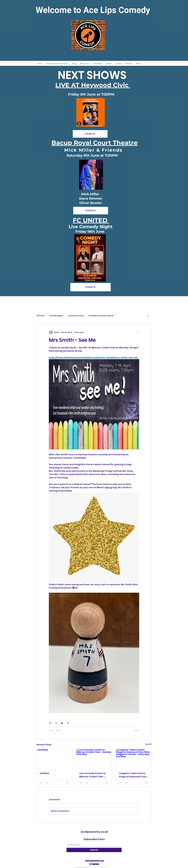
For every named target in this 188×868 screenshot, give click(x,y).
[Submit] (94, 850)
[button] (148, 316)
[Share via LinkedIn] (62, 723)
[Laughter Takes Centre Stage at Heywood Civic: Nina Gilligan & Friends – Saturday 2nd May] (133, 759)
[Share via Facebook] (50, 723)
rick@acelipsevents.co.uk (94, 860)
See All (148, 744)
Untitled (44, 773)
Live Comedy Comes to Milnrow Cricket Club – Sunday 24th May (92, 775)
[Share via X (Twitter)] (56, 723)
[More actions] (137, 332)
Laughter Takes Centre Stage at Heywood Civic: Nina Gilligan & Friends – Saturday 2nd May (133, 775)
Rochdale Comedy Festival (101, 316)
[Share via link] (68, 723)
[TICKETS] (90, 134)
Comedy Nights (56, 316)
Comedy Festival (76, 316)
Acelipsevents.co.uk (94, 832)
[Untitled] (54, 759)
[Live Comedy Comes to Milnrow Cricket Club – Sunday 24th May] (94, 759)
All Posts (40, 316)
